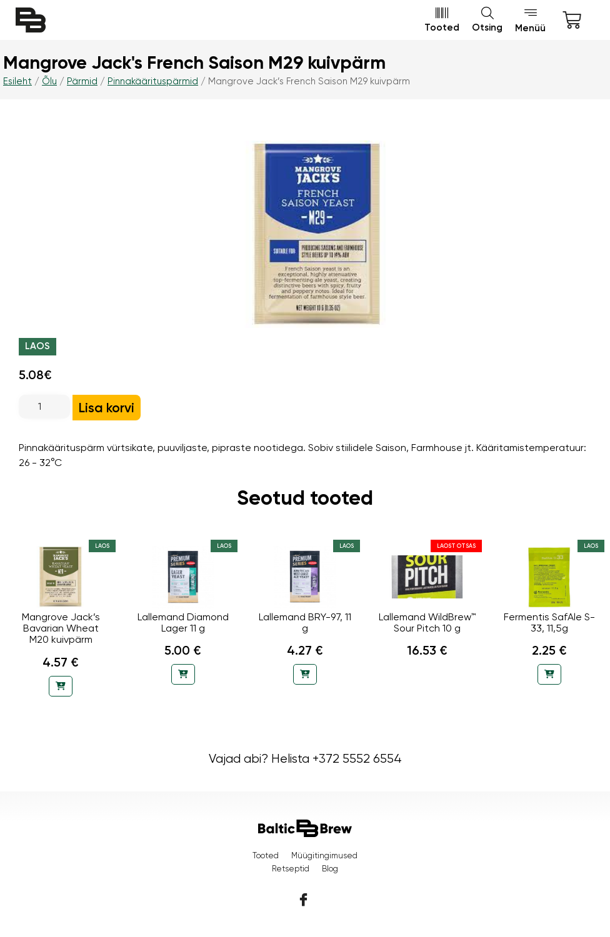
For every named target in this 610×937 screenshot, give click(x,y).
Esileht (17, 81)
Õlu (49, 81)
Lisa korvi (106, 407)
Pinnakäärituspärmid (153, 81)
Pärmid (82, 81)
